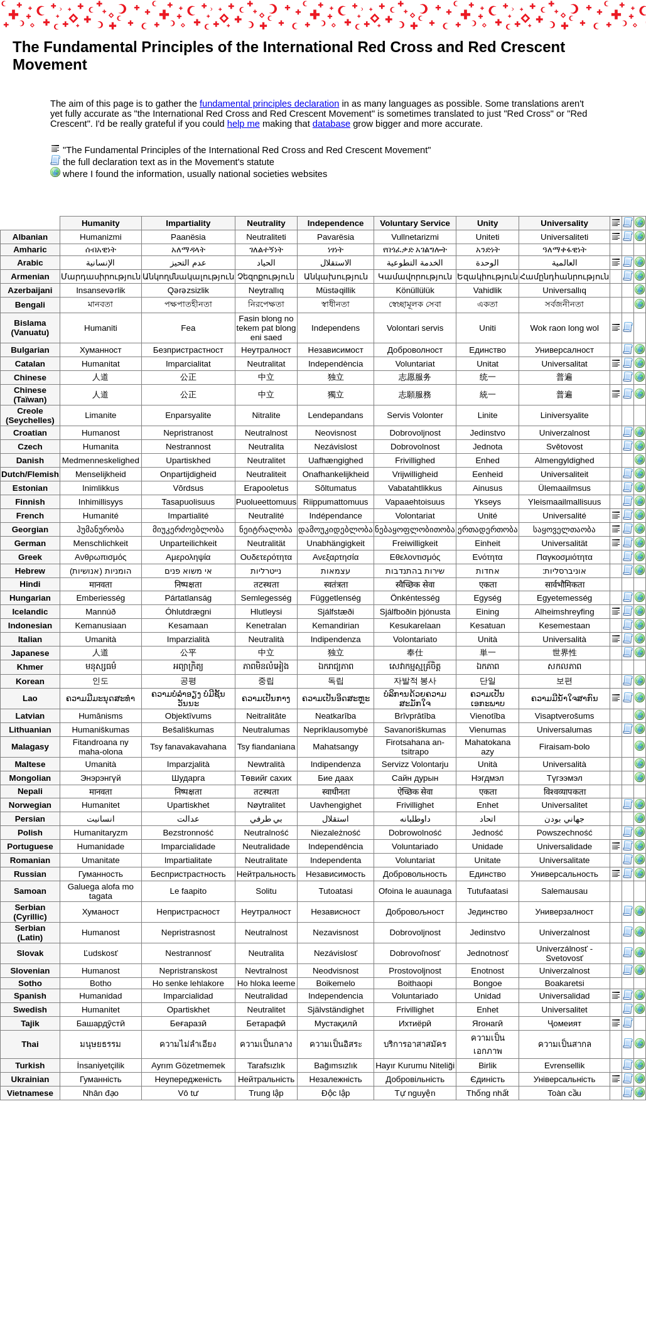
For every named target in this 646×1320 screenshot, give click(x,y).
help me (243, 124)
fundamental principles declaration (269, 104)
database (331, 124)
